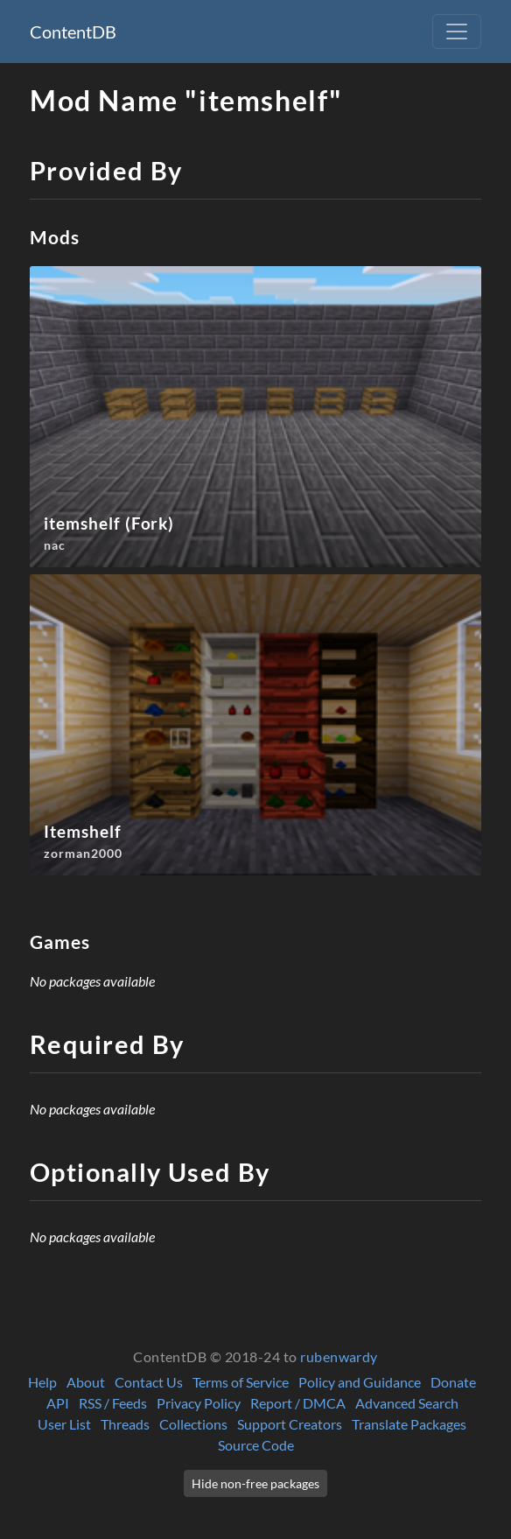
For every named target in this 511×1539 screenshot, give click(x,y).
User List (64, 1424)
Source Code (256, 1445)
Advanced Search (406, 1403)
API (57, 1403)
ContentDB (73, 31)
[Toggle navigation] (456, 31)
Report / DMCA (298, 1403)
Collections (193, 1424)
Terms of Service (240, 1382)
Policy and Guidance (359, 1382)
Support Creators (289, 1424)
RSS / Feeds (113, 1403)
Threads (125, 1424)
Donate (453, 1382)
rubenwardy (339, 1356)
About (85, 1382)
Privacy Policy (199, 1403)
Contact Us (149, 1382)
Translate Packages (409, 1424)
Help (42, 1382)
